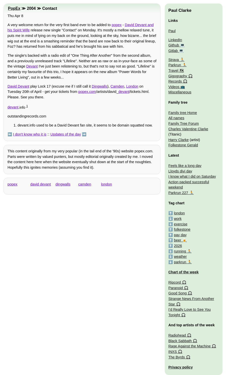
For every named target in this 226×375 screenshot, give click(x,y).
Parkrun (174, 65)
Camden (117, 86)
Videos (173, 87)
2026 (178, 246)
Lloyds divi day (180, 171)
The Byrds (176, 357)
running (180, 251)
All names (176, 118)
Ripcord (174, 282)
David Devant (18, 86)
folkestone (182, 229)
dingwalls (62, 184)
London (132, 86)
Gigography (177, 76)
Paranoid (175, 288)
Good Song (177, 293)
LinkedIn (175, 40)
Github (173, 45)
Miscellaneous (179, 92)
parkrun (180, 262)
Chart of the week (183, 272)
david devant (40, 184)
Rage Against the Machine (189, 346)
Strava (173, 60)
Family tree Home (182, 113)
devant (123, 92)
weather (180, 257)
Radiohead (177, 335)
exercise (180, 224)
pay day (180, 235)
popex (116, 25)
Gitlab (173, 51)
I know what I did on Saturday (192, 176)
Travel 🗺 (176, 71)
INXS (172, 352)
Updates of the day (65, 134)
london (106, 184)
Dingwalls (99, 86)
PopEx (14, 8)
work (177, 219)
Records (175, 81)
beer (177, 240)
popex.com (87, 92)
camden (84, 184)
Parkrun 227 (178, 193)
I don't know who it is (29, 134)
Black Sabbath (180, 341)
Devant (32, 66)
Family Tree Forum (183, 123)
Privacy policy (180, 367)
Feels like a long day (184, 166)
